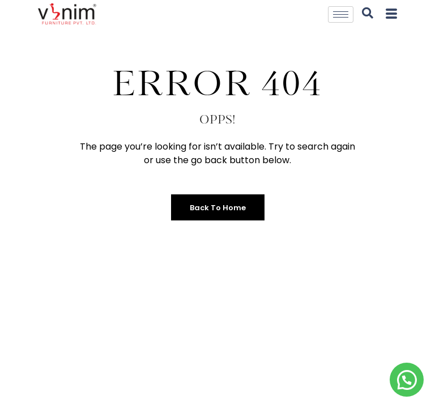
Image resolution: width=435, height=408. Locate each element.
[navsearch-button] (367, 14)
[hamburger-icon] (340, 14)
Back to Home (218, 207)
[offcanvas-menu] (391, 14)
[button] (407, 380)
